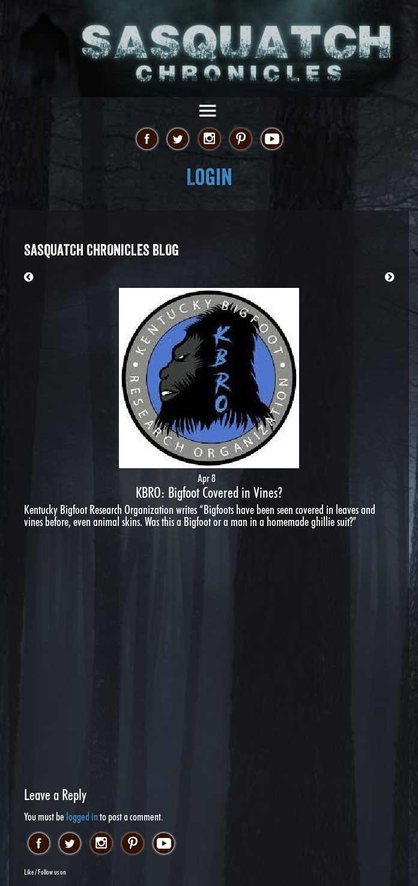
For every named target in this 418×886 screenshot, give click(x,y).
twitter (178, 139)
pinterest (240, 139)
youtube (272, 139)
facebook (147, 139)
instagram (209, 139)
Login (209, 177)
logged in (82, 816)
